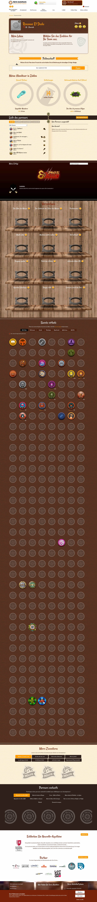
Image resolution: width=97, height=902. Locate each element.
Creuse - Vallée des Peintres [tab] (54, 795)
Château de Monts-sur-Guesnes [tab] (36, 799)
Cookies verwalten (79, 899)
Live (54, 10)
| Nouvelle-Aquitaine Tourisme (72, 888)
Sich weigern (80, 896)
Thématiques (48, 330)
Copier (78, 68)
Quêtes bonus (64, 330)
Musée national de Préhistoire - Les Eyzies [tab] (73, 795)
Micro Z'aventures (43, 10)
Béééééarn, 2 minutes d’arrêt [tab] (23, 756)
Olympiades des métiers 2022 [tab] (22, 795)
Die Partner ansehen (83, 857)
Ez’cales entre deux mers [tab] (40, 756)
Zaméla (40, 330)
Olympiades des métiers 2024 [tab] (20, 799)
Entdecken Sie (84, 834)
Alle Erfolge (24, 330)
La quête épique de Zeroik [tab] (23, 760)
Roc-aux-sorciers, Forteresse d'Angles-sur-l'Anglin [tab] (73, 799)
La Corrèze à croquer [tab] (56, 760)
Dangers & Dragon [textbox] (74, 163)
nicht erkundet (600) (27, 122)
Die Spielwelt (23, 10)
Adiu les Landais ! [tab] (73, 756)
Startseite (11, 15)
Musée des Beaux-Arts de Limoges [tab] (53, 799)
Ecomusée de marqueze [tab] (56, 802)
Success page (58, 326)
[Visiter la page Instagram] (12, 6)
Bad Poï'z (73, 330)
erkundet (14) (18, 122)
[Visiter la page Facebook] (10, 6)
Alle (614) (12, 122)
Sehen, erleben (84, 10)
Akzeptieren (80, 892)
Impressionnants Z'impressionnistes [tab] (73, 760)
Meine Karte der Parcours (82, 117)
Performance (32, 330)
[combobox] (79, 164)
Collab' (63, 10)
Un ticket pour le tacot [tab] (39, 760)
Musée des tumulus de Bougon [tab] (38, 795)
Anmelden (70, 3)
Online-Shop (74, 10)
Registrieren (75, 3)
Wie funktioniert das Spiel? (13, 10)
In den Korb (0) (36, 122)
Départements (56, 330)
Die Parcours (33, 10)
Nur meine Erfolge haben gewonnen (18, 333)
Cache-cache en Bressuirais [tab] (56, 756)
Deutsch (87, 6)
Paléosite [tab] (40, 802)
